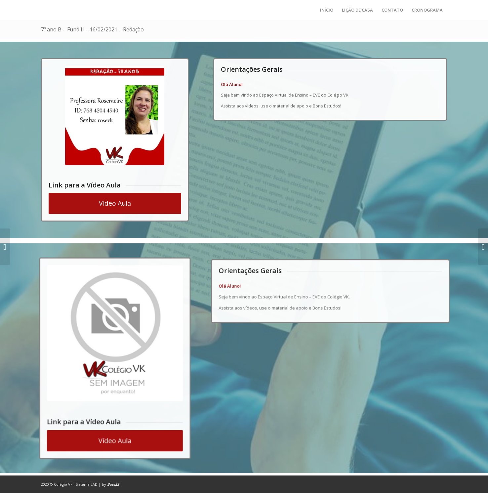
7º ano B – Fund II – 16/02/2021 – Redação (92, 29)
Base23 (113, 484)
